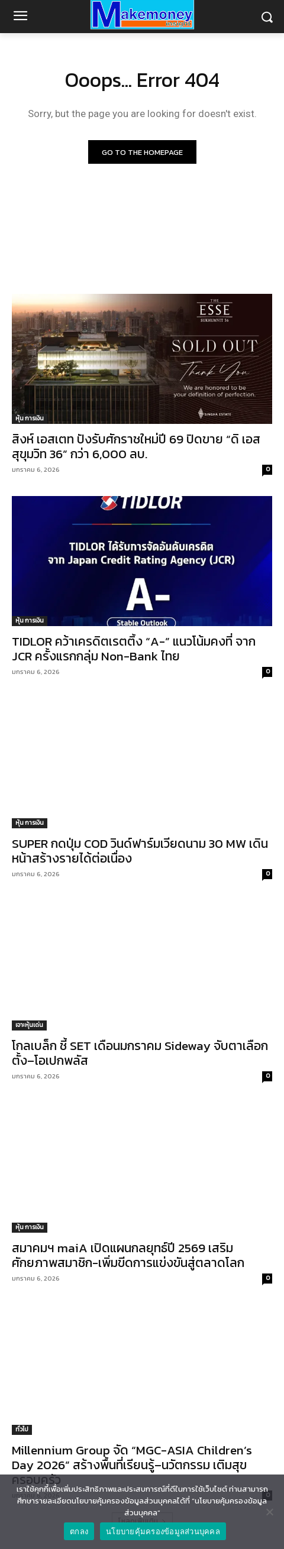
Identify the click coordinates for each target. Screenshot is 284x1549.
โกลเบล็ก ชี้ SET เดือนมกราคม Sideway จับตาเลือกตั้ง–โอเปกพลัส (140, 1053)
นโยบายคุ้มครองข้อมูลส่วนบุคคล (163, 1531)
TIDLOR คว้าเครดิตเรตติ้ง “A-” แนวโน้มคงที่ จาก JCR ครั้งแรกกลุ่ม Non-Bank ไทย (134, 648)
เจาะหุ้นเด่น (29, 1024)
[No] (269, 1512)
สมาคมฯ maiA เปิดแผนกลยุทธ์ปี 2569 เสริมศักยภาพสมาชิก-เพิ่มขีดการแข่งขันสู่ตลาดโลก (128, 1255)
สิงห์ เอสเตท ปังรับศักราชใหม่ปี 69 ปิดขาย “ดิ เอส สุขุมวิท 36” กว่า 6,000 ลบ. (136, 446)
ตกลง (79, 1531)
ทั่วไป (21, 1429)
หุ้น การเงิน (29, 418)
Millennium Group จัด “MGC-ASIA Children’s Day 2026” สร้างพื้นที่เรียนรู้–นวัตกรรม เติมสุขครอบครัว (132, 1465)
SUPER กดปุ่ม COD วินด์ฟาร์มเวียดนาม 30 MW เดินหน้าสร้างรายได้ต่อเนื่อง (140, 850)
